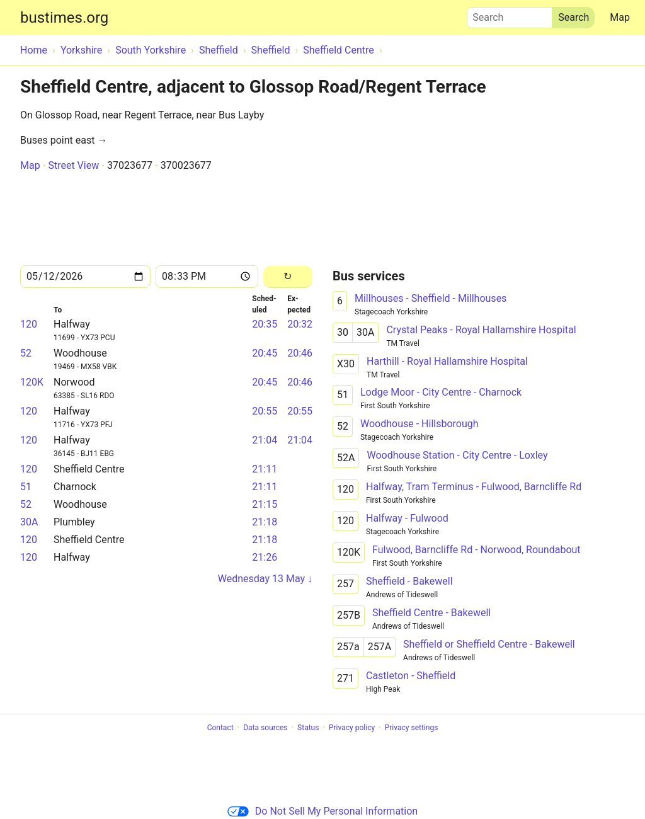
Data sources (265, 727)
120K (31, 382)
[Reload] (287, 277)
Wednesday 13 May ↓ (265, 579)
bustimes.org (64, 17)
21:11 (264, 469)
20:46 (299, 353)
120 (28, 324)
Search (509, 14)
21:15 (264, 504)
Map (620, 17)
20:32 (299, 324)
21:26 (264, 557)
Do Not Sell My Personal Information (322, 811)
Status (308, 727)
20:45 (264, 353)
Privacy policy (352, 727)
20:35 (264, 324)
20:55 (264, 411)
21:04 (264, 440)
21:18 (264, 522)
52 (25, 353)
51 (25, 487)
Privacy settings (411, 727)
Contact (220, 727)
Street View (73, 165)
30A (29, 522)
